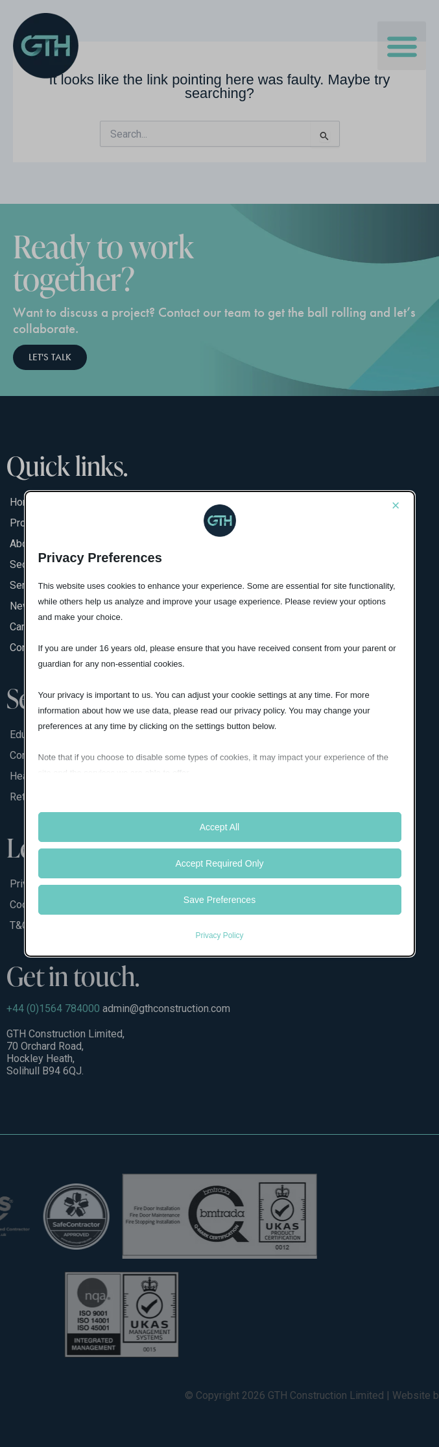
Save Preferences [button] (219, 900)
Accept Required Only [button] (219, 863)
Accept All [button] (219, 827)
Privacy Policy (219, 935)
